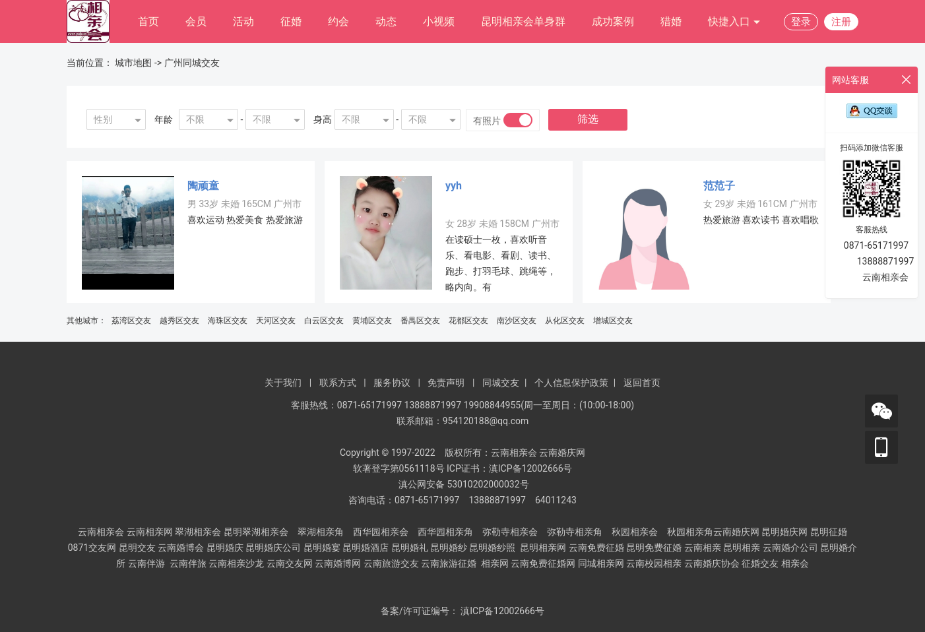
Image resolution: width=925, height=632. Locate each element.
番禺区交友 (420, 320)
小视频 (439, 21)
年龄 (163, 119)
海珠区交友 (227, 320)
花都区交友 (468, 320)
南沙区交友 (516, 320)
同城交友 (500, 382)
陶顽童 (203, 185)
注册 (841, 22)
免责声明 (446, 382)
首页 (148, 21)
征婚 (291, 21)
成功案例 (613, 21)
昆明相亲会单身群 (523, 21)
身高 (322, 119)
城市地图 (133, 62)
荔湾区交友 (131, 320)
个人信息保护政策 (571, 382)
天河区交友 (276, 320)
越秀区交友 (179, 320)
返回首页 (641, 382)
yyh (453, 185)
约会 (338, 21)
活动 (243, 21)
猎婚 (671, 21)
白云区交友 (324, 320)
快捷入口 (734, 22)
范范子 (719, 185)
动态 (386, 21)
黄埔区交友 (372, 320)
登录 (801, 22)
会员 (196, 21)
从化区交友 (565, 320)
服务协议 (391, 382)
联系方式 (337, 382)
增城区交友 (613, 320)
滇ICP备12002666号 (502, 611)
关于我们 (283, 382)
